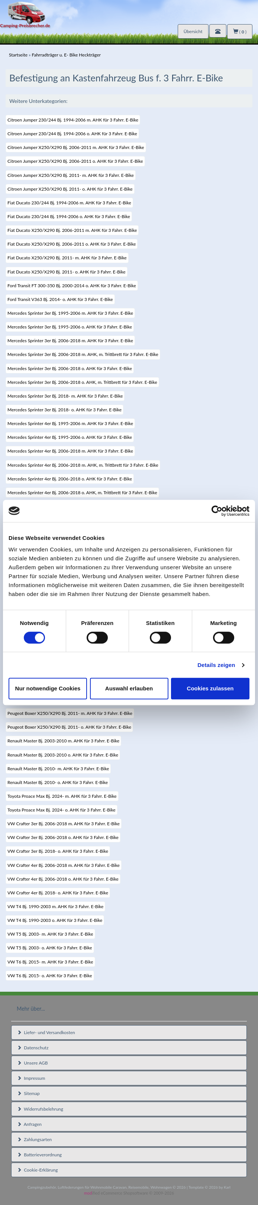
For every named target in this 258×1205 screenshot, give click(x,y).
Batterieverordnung (39, 1154)
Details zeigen (216, 665)
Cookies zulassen (210, 688)
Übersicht (193, 31)
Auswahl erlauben (129, 688)
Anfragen (29, 1124)
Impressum (31, 1078)
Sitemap (28, 1093)
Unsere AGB (32, 1063)
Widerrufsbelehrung (40, 1109)
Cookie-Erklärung (37, 1170)
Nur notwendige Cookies (48, 688)
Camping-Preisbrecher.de (25, 25)
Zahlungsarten (34, 1139)
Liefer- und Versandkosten (46, 1032)
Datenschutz (32, 1047)
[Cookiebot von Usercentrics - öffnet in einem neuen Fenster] (216, 510)
